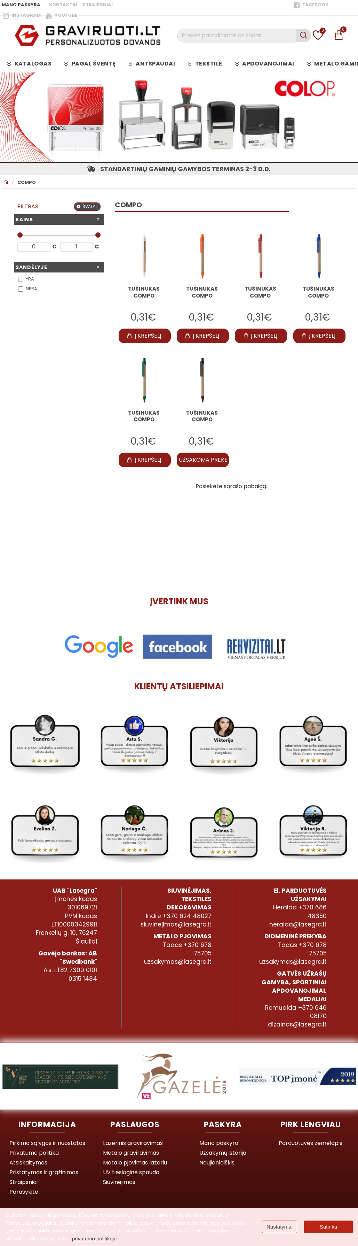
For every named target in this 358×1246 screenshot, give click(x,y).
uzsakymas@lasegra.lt (178, 961)
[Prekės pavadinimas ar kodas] (303, 35)
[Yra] (20, 279)
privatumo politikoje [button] (94, 1238)
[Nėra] (20, 289)
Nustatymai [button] (279, 1227)
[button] (145, 336)
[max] (76, 247)
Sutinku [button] (328, 1227)
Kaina (24, 219)
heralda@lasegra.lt (298, 924)
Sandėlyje (31, 267)
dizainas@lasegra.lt (297, 1024)
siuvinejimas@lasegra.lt (176, 924)
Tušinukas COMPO (144, 292)
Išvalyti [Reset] (89, 206)
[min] (33, 247)
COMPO (26, 182)
